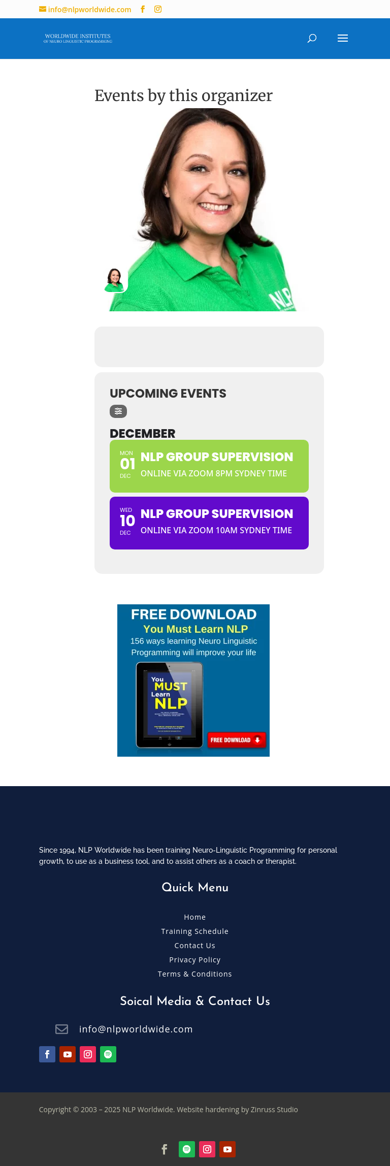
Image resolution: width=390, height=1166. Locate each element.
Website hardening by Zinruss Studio (237, 1109)
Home (195, 917)
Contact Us (195, 945)
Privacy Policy (194, 959)
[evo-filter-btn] (118, 411)
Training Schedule (195, 931)
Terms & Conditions (195, 974)
